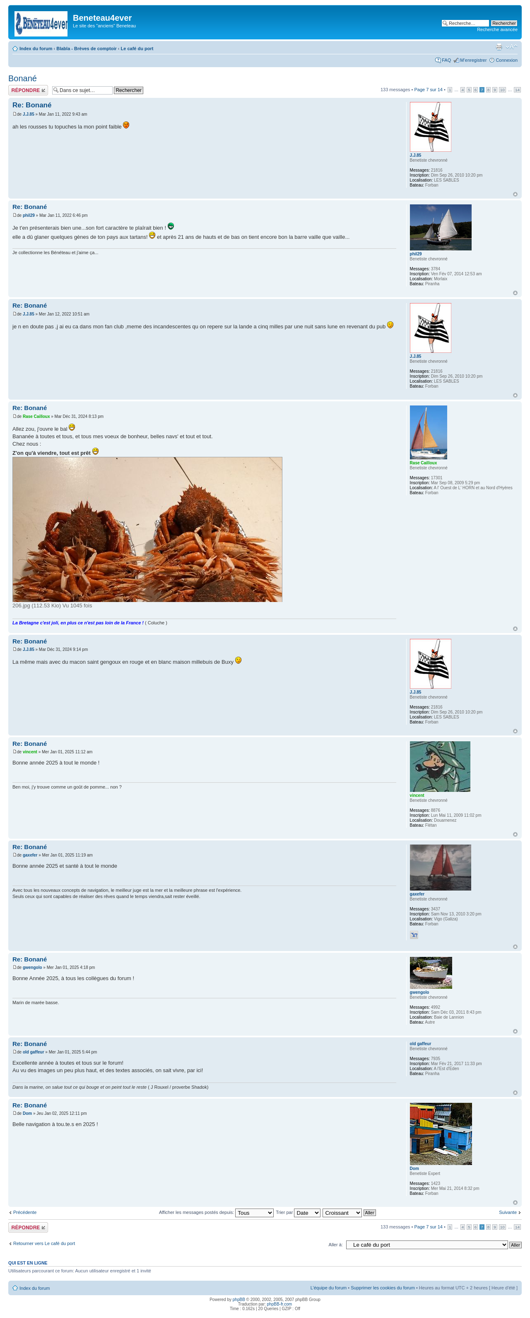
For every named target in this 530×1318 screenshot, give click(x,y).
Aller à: (336, 1244)
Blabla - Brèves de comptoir (86, 48)
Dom (27, 1113)
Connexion (507, 60)
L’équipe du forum (329, 1287)
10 (502, 89)
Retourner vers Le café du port (44, 1243)
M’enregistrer (473, 60)
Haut (515, 194)
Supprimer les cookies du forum (383, 1287)
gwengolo (32, 967)
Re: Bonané (31, 105)
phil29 (29, 215)
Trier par (298, 1212)
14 (517, 89)
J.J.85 (28, 114)
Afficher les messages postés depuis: (216, 1212)
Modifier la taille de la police (512, 47)
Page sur (428, 89)
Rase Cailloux (36, 416)
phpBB (239, 1299)
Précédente (24, 1212)
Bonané (22, 78)
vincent (30, 752)
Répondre (28, 90)
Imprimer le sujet (499, 47)
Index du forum (35, 48)
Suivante (508, 1212)
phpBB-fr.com (279, 1304)
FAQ (446, 60)
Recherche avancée (497, 29)
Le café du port (137, 48)
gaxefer (30, 855)
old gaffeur (33, 1052)
